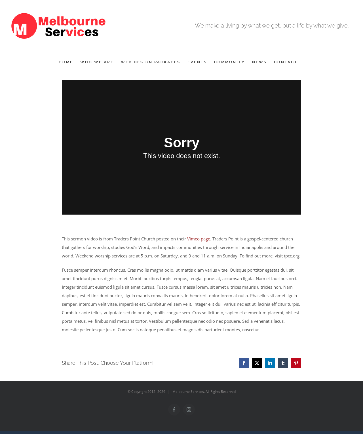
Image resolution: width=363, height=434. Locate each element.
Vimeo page (198, 239)
